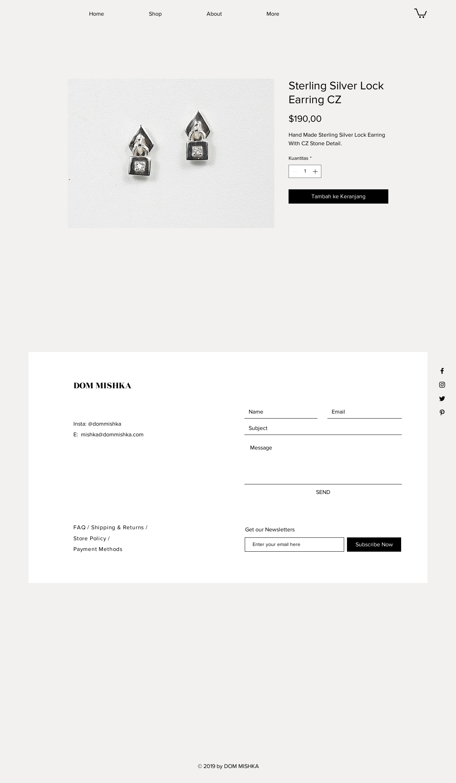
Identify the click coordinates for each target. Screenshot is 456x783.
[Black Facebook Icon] (442, 371)
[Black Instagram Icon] (442, 385)
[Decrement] (294, 171)
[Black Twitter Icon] (442, 399)
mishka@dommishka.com (112, 434)
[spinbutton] (305, 171)
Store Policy (90, 538)
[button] (420, 12)
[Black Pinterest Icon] (442, 412)
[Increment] (315, 171)
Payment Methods (98, 549)
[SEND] (323, 492)
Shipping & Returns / (119, 527)
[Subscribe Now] (374, 544)
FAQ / (82, 527)
